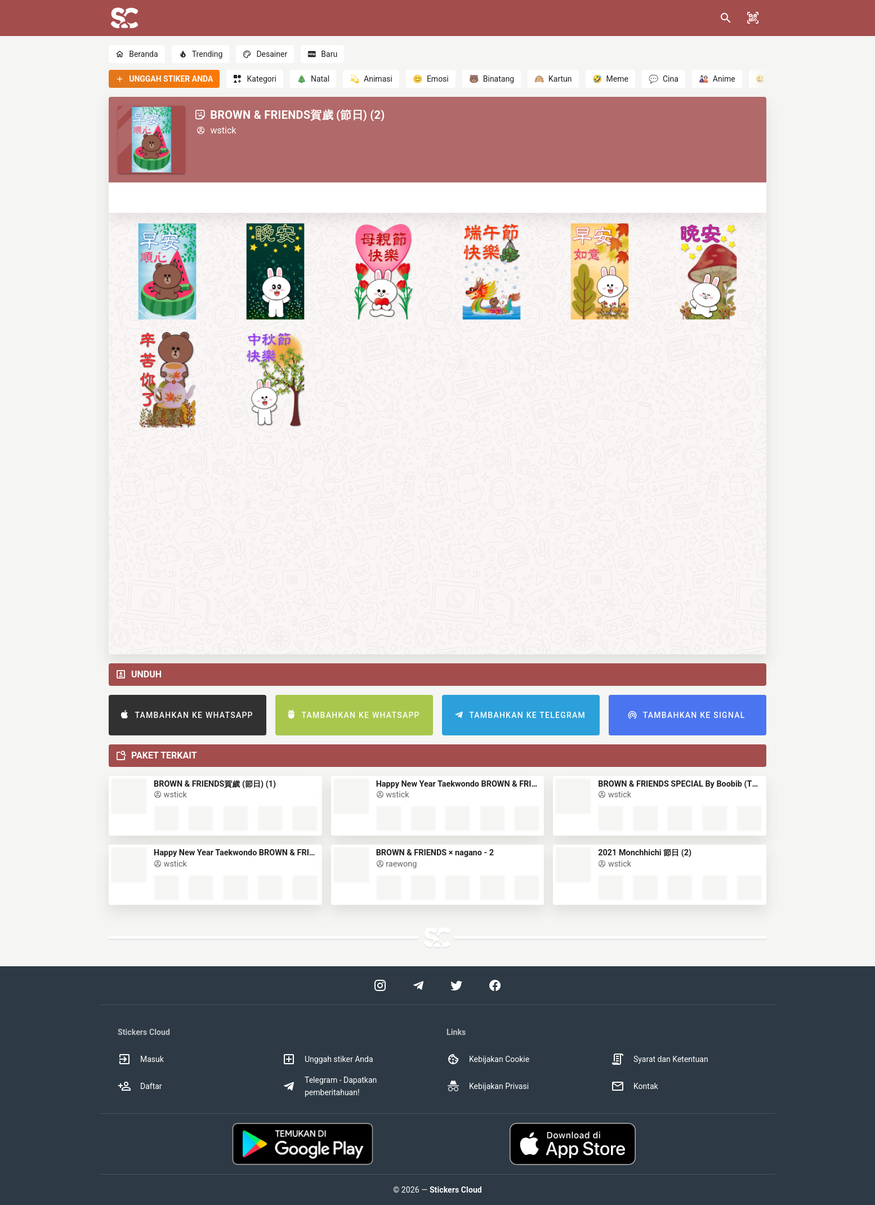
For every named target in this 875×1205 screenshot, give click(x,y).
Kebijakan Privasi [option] (488, 1086)
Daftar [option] (140, 1086)
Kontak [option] (634, 1086)
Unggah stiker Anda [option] (327, 1059)
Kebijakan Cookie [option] (488, 1059)
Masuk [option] (141, 1059)
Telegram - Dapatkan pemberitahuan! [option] (329, 1086)
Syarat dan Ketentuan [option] (659, 1059)
